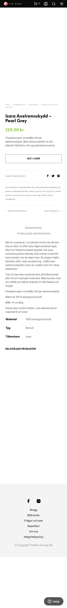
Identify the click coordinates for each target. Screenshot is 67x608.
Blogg (33, 560)
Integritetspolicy (33, 587)
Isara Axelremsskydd (16, 227)
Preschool (47, 231)
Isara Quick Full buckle (41, 227)
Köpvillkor (34, 576)
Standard (33, 140)
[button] (37, 3)
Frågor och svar (33, 571)
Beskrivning (33, 264)
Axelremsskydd (26, 223)
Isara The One (33, 231)
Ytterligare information (33, 269)
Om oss (33, 582)
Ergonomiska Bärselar (47, 223)
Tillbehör (10, 235)
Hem (7, 140)
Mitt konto (33, 566)
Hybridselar (19, 140)
